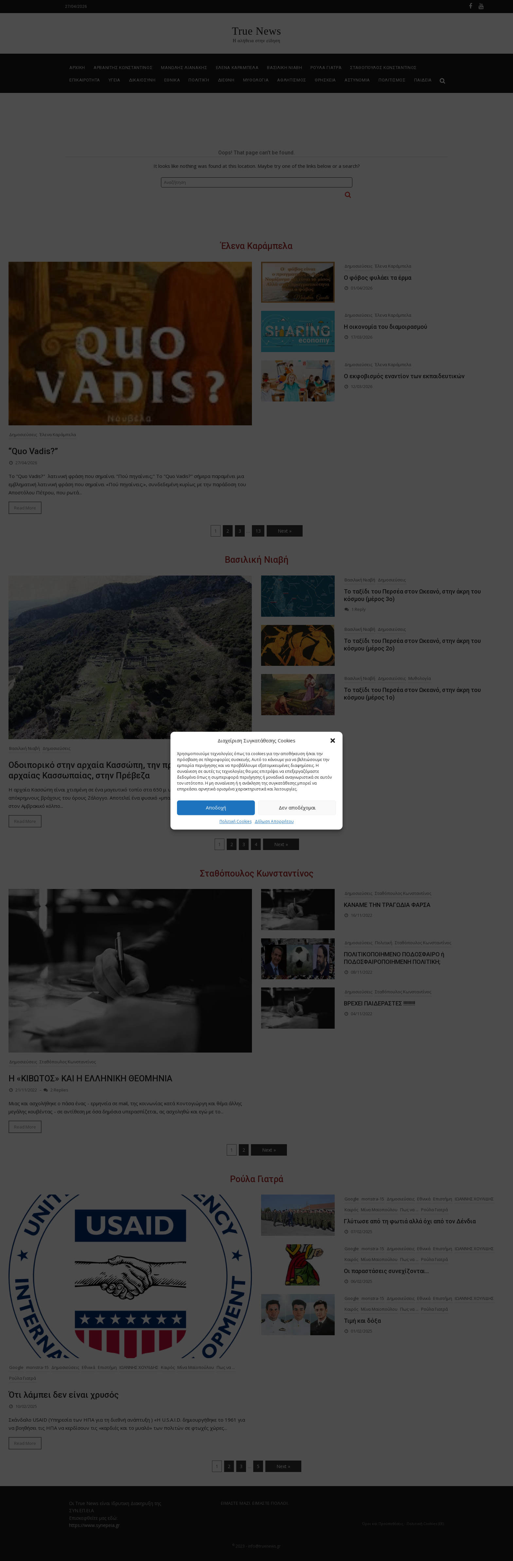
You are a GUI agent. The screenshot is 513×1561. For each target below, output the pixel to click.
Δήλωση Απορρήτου (274, 821)
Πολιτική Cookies (236, 821)
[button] (332, 740)
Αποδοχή (216, 807)
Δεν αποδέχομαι (297, 807)
